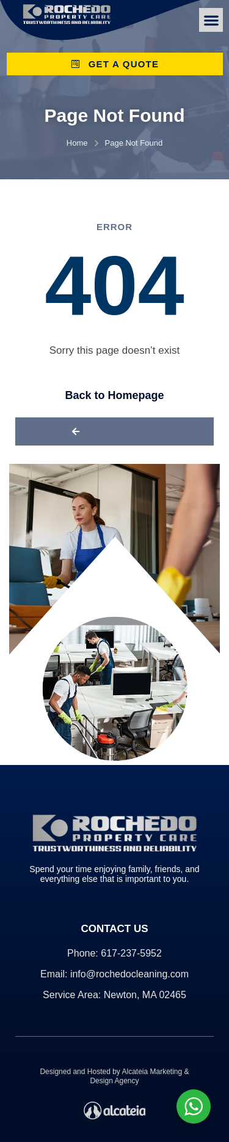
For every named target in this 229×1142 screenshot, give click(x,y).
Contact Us (114, 929)
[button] (211, 20)
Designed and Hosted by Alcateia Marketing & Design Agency (114, 1076)
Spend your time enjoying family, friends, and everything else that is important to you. (114, 874)
